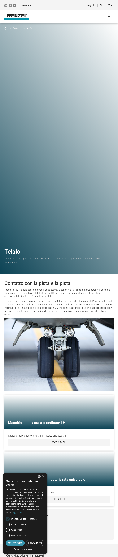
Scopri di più (59, 442)
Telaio (33, 28)
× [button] (43, 476)
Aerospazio (19, 28)
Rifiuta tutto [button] (35, 543)
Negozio (91, 5)
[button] (110, 5)
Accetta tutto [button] (15, 543)
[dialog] (25, 513)
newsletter (27, 5)
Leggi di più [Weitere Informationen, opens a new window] (17, 512)
